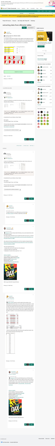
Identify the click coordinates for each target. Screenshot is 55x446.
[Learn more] (40, 46)
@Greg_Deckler (10, 213)
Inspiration (23, 8)
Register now (35, 16)
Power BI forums (7, 20)
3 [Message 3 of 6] (9, 361)
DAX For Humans (12, 263)
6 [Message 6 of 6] (9, 217)
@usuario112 (10, 97)
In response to (10, 208)
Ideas (28, 8)
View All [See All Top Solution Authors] (39, 82)
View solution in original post (9, 126)
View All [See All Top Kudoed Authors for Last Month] (39, 104)
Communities (33, 8)
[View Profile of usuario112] (8, 32)
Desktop (33, 20)
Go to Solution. (20, 71)
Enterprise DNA (14, 259)
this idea (17, 257)
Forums (18, 8)
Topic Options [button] (30, 27)
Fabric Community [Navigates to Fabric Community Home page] (12, 8)
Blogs (37, 8)
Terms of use (47, 438)
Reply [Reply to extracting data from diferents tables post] (31, 82)
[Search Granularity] (23, 13)
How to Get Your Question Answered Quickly (42, 59)
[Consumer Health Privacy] (14, 442)
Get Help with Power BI (23, 20)
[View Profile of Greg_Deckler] (8, 228)
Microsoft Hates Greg (15, 262)
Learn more (3, 5)
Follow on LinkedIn (7, 255)
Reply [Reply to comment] (31, 139)
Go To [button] (50, 11)
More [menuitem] (41, 8)
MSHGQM (11, 260)
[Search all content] (41, 13)
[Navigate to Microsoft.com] (4, 8)
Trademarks (52, 438)
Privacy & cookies (41, 438)
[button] (24, 28)
